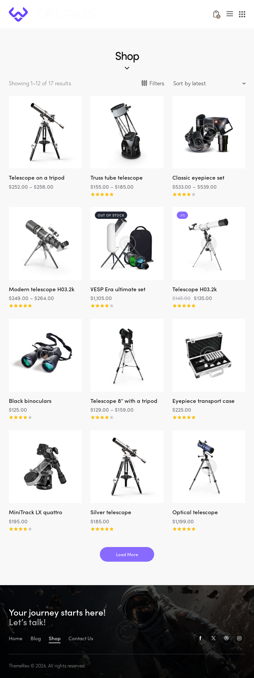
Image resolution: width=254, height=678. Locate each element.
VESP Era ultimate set (117, 289)
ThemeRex (19, 666)
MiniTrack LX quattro (35, 512)
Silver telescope (110, 512)
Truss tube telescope (116, 177)
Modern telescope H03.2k (41, 289)
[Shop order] (209, 83)
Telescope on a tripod (37, 177)
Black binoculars (30, 400)
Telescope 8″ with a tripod (123, 400)
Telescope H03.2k (194, 289)
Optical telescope (195, 512)
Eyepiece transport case (203, 400)
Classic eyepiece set (198, 177)
